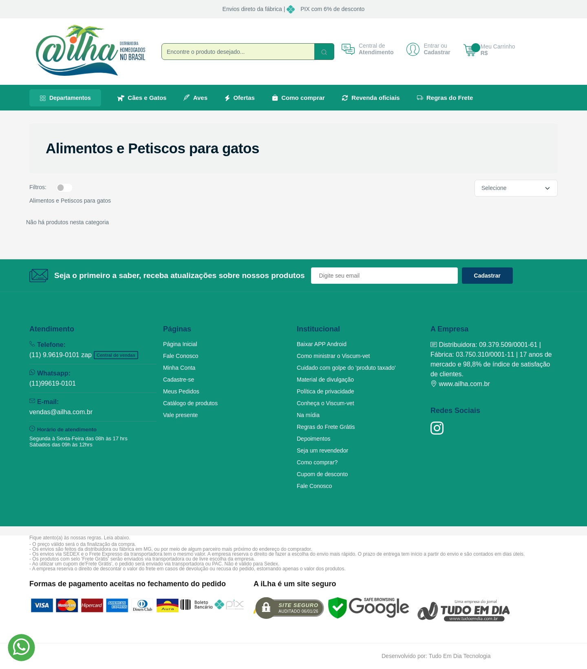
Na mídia (308, 415)
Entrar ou (435, 46)
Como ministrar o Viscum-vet (333, 356)
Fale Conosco (180, 356)
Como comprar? (317, 462)
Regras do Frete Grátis (326, 427)
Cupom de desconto (322, 474)
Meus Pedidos (181, 391)
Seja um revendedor (322, 450)
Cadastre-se (178, 379)
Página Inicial (180, 344)
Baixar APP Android (321, 344)
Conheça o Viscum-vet (325, 403)
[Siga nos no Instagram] (437, 428)
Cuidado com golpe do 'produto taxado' (346, 367)
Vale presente (180, 415)
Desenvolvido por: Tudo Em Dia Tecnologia (436, 656)
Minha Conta (179, 367)
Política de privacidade (325, 391)
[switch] (64, 187)
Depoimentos (314, 438)
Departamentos (65, 98)
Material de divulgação (325, 379)
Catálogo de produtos (190, 403)
